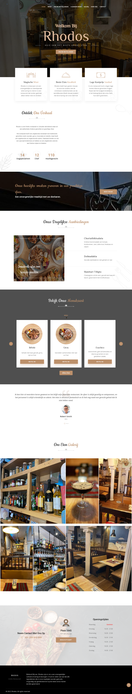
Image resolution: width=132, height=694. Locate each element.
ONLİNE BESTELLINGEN (65, 52)
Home (44, 7)
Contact (103, 7)
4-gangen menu (76, 7)
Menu (50, 7)
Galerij (86, 7)
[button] (108, 209)
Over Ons (94, 7)
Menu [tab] (66, 315)
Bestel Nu (32, 362)
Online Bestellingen (61, 7)
